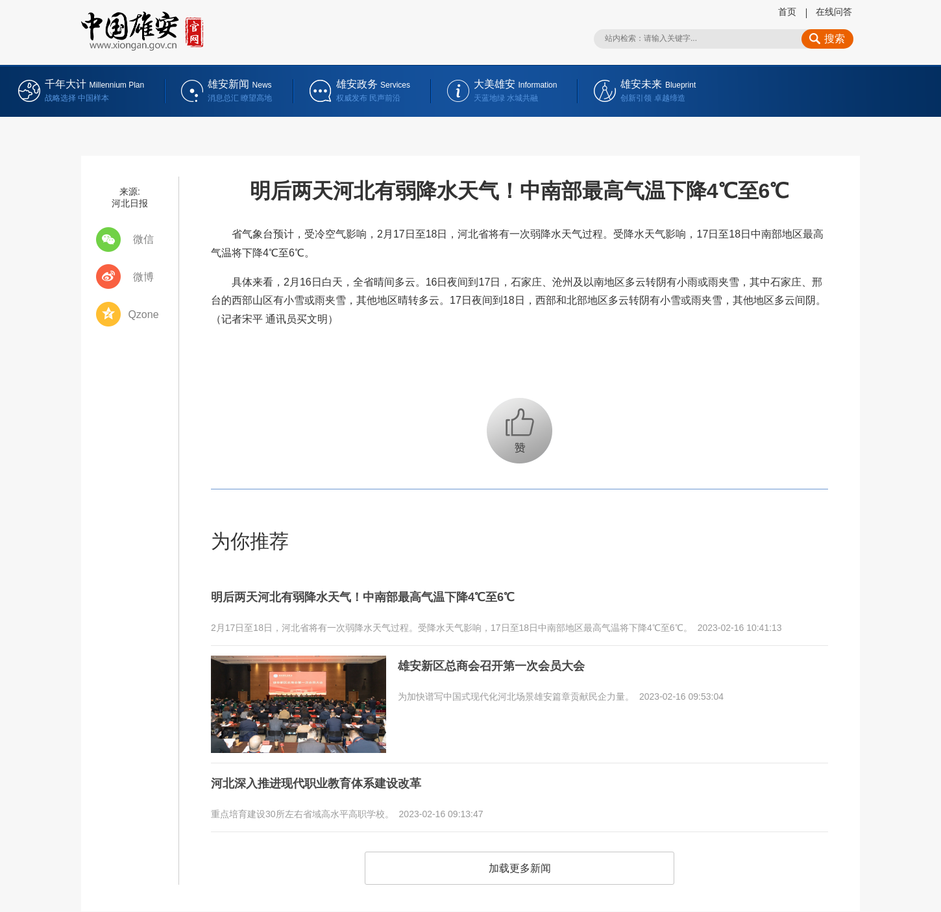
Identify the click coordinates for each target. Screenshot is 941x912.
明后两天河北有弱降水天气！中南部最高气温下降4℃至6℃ (379, 596)
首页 (787, 11)
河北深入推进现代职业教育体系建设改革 (328, 779)
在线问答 (834, 11)
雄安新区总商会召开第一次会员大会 (501, 661)
